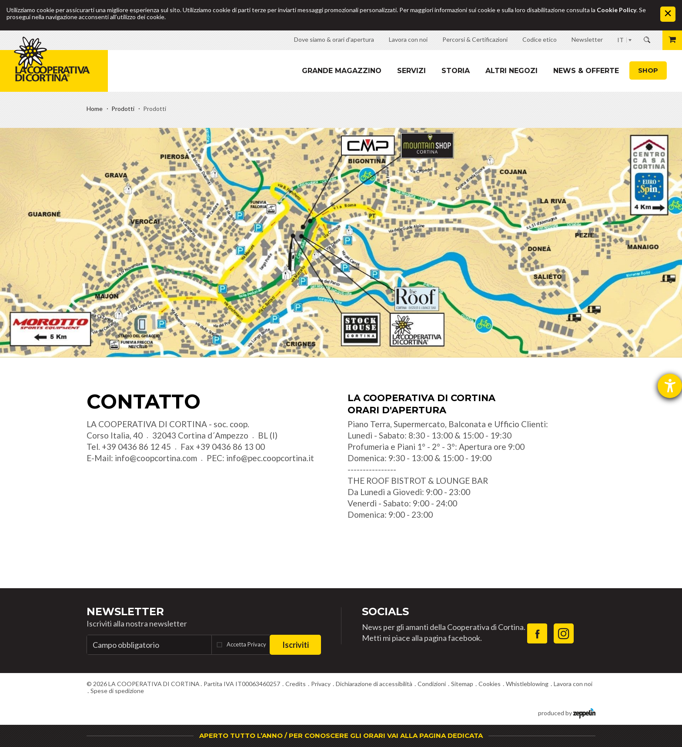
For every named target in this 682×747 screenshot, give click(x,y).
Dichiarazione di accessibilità (374, 683)
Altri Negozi (511, 71)
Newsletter (125, 611)
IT (620, 40)
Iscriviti (295, 645)
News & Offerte (586, 71)
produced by (566, 712)
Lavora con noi (573, 683)
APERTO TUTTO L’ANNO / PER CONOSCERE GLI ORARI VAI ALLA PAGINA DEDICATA (341, 735)
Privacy (321, 683)
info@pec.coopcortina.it (270, 458)
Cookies (489, 683)
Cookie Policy (616, 9)
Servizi (411, 71)
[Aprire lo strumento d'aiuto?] (670, 386)
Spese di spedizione (117, 690)
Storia (455, 71)
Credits (295, 683)
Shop (648, 70)
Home (95, 108)
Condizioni (432, 683)
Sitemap (462, 683)
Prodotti (122, 108)
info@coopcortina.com (156, 458)
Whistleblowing (527, 683)
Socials (385, 611)
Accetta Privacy (246, 644)
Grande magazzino (341, 71)
